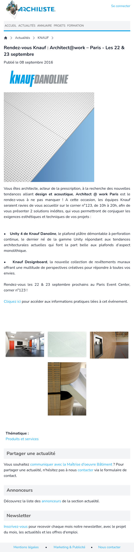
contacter (85, 470)
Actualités (22, 38)
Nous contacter (109, 547)
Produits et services (22, 439)
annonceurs (51, 501)
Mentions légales (26, 547)
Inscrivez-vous (16, 526)
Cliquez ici (12, 301)
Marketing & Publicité (69, 547)
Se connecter (120, 6)
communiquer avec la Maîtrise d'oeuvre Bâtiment (71, 464)
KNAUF (43, 38)
